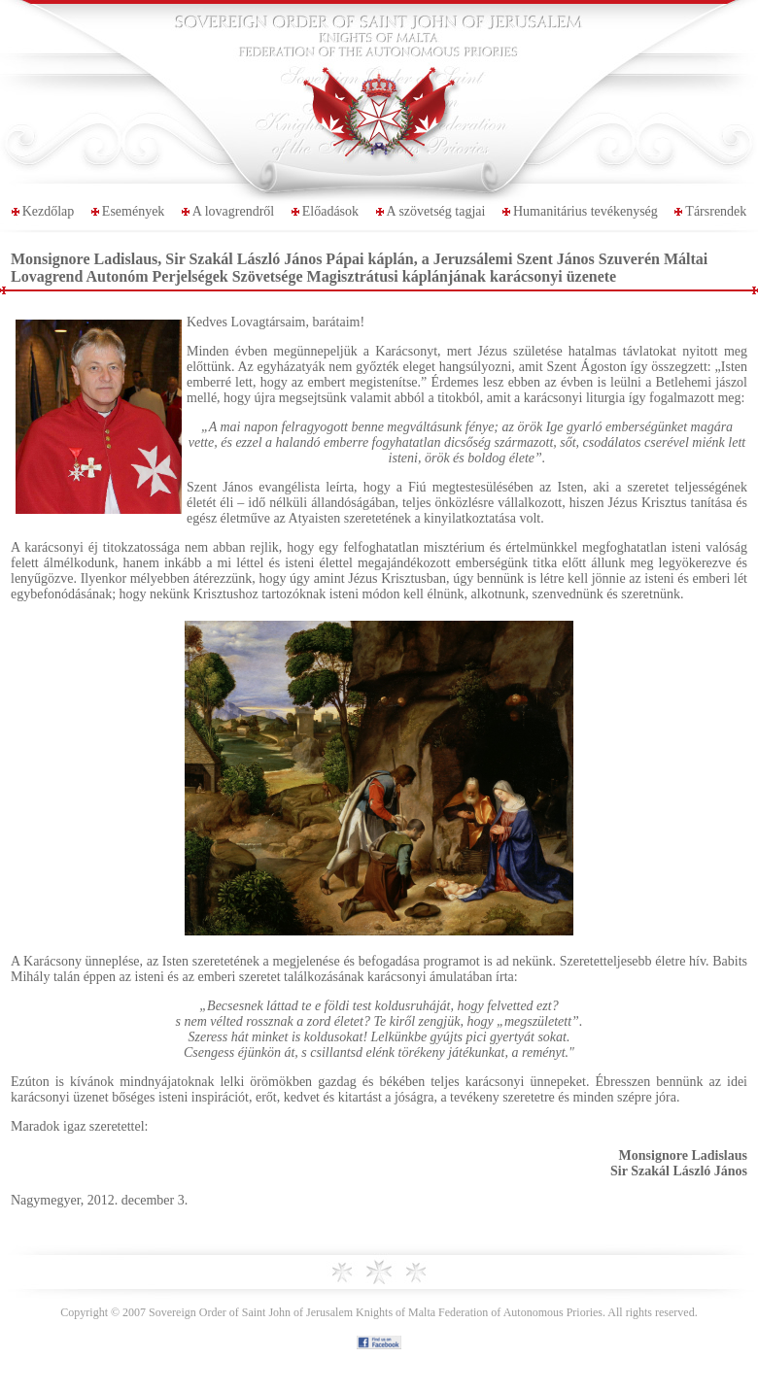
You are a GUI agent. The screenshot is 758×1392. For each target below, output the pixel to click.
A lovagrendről (233, 211)
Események (133, 211)
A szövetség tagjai (436, 211)
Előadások (330, 211)
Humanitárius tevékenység (585, 211)
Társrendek (715, 211)
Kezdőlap (48, 211)
